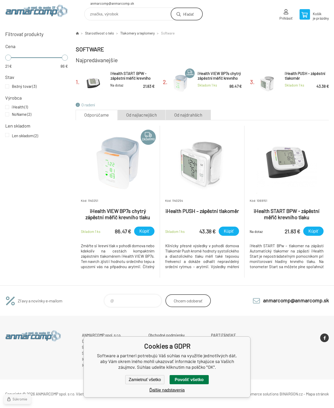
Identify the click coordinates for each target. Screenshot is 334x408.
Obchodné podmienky (166, 335)
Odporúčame (96, 114)
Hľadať (188, 14)
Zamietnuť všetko (145, 379)
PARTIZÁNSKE (223, 335)
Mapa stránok (317, 394)
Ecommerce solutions (260, 394)
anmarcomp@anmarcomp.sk (112, 3)
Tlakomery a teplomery (137, 33)
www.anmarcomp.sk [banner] (36, 12)
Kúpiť (144, 231)
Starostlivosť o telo (99, 33)
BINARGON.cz (291, 394)
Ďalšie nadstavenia (166, 390)
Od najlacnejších (141, 114)
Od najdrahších (188, 114)
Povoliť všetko (189, 379)
